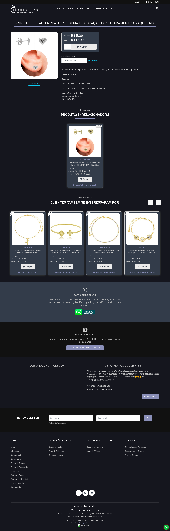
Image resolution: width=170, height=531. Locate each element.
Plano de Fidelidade (56, 451)
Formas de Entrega (18, 463)
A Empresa (15, 451)
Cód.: (85, 160)
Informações (84, 9)
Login (138, 2)
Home (70, 9)
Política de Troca (17, 475)
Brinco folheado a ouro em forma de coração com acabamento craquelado (85, 164)
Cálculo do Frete (68, 56)
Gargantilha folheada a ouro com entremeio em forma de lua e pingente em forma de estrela (28, 252)
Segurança (15, 471)
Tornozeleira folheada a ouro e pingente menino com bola (66, 252)
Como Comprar (16, 459)
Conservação (16, 487)
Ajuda (13, 447)
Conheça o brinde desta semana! (85, 348)
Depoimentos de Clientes (134, 451)
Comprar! (86, 178)
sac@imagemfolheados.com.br (87, 523)
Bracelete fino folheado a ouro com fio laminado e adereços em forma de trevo (104, 252)
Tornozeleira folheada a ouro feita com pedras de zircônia (142, 252)
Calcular (93, 60)
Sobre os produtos (18, 483)
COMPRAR (87, 46)
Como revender (16, 455)
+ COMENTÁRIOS (150, 397)
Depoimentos (101, 9)
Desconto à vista (55, 447)
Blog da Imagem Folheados (135, 447)
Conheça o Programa (95, 447)
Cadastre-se (152, 2)
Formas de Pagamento (19, 467)
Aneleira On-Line (131, 455)
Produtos (59, 9)
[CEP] (74, 60)
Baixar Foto (34, 84)
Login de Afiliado (93, 451)
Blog (113, 9)
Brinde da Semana (56, 455)
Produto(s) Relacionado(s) (85, 185)
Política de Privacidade (58, 423)
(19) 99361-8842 (85, 526)
